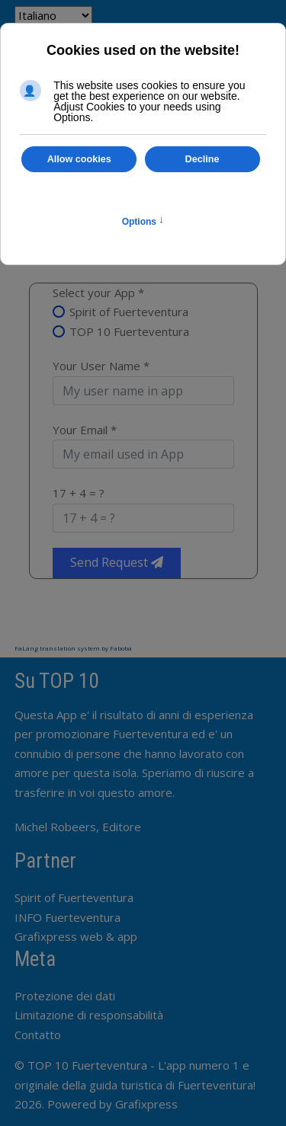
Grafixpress (146, 1104)
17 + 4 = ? (78, 493)
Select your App (98, 292)
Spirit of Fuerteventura (128, 311)
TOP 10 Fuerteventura (129, 331)
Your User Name (101, 365)
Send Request (116, 562)
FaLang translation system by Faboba (73, 648)
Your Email (85, 429)
